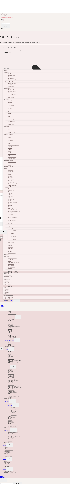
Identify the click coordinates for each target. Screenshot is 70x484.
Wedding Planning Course (10, 298)
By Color (6, 254)
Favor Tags (10, 193)
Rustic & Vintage (11, 265)
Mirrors (9, 174)
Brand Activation (11, 242)
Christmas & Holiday (12, 253)
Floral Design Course (9, 297)
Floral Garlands (11, 95)
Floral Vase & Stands (12, 109)
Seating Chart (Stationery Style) (14, 211)
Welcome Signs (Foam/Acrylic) (13, 183)
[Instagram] (6, 15)
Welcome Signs (11, 86)
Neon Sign (10, 122)
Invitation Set (10, 194)
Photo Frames (10, 177)
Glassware (10, 102)
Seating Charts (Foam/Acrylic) (13, 180)
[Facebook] (2, 15)
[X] (4, 15)
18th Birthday (13, 234)
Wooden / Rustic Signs (12, 185)
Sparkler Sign (10, 212)
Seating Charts (11, 179)
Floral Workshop (8, 284)
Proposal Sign (10, 206)
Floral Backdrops (11, 73)
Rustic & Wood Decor (12, 154)
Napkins (9, 116)
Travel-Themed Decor (12, 157)
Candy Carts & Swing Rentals (13, 145)
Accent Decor (10, 140)
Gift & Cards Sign (11, 200)
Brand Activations (8, 276)
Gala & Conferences (11, 244)
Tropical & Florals (11, 267)
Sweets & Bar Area (11, 132)
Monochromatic (11, 264)
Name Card (10, 205)
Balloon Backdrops (11, 75)
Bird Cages (10, 143)
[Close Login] (3, 232)
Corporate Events (8, 275)
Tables (9, 128)
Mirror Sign (10, 203)
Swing (9, 155)
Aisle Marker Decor (11, 97)
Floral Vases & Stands (12, 94)
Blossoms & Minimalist (12, 258)
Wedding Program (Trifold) (13, 221)
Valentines (10, 250)
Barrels (9, 137)
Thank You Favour (11, 215)
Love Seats (10, 130)
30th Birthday (13, 237)
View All (6, 270)
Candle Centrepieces (12, 91)
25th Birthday (13, 236)
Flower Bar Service (8, 282)
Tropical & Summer (11, 158)
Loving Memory (11, 197)
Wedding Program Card (12, 220)
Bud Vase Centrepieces (12, 92)
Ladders (9, 152)
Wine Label (10, 223)
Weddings (10, 240)
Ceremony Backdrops (12, 83)
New (6, 70)
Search (6, 26)
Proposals (10, 245)
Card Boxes (10, 146)
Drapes (9, 76)
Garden (9, 261)
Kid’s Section (7, 224)
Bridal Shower (10, 248)
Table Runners (10, 117)
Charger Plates (11, 100)
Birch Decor (10, 142)
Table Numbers (11, 105)
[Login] (2, 22)
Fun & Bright (10, 259)
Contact (6, 300)
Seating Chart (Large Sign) (13, 209)
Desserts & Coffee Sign (12, 217)
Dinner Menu (10, 191)
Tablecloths (10, 114)
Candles (9, 103)
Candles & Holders (11, 121)
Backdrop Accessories (12, 79)
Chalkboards (10, 170)
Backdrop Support (11, 78)
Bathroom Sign (11, 190)
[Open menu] (1, 348)
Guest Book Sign (11, 199)
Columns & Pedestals (12, 162)
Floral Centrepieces (11, 89)
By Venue (7, 293)
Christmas (10, 149)
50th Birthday (13, 239)
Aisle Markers (10, 84)
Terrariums (10, 108)
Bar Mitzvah (10, 251)
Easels (9, 163)
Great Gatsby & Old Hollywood (13, 262)
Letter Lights (10, 196)
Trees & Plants (10, 136)
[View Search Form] (2, 304)
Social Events (7, 279)
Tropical (9, 138)
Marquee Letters (11, 124)
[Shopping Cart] (2, 20)
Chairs (9, 129)
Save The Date (10, 208)
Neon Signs (10, 176)
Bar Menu (10, 188)
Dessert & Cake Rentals (9, 166)
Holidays (7, 281)
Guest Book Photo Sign (12, 202)
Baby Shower (10, 247)
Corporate (10, 148)
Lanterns (9, 106)
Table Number (10, 214)
